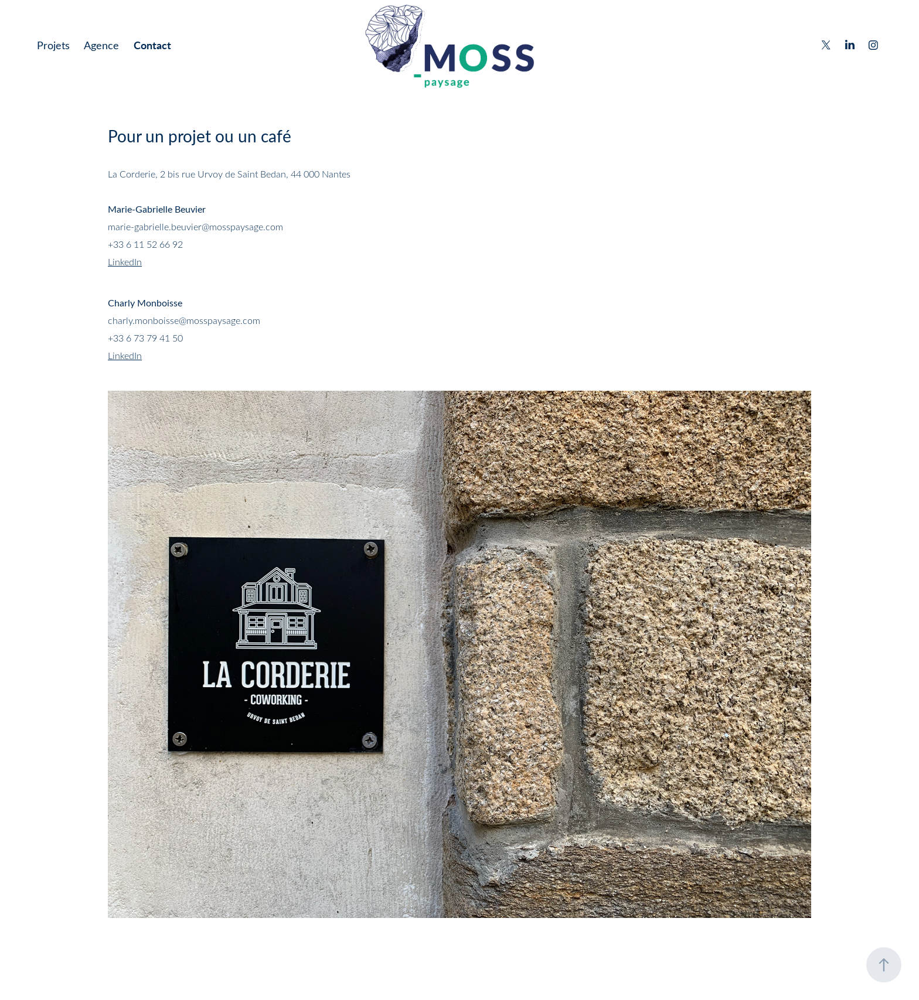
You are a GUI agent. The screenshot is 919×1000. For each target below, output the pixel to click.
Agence (101, 45)
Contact (152, 44)
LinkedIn (125, 261)
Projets (53, 45)
